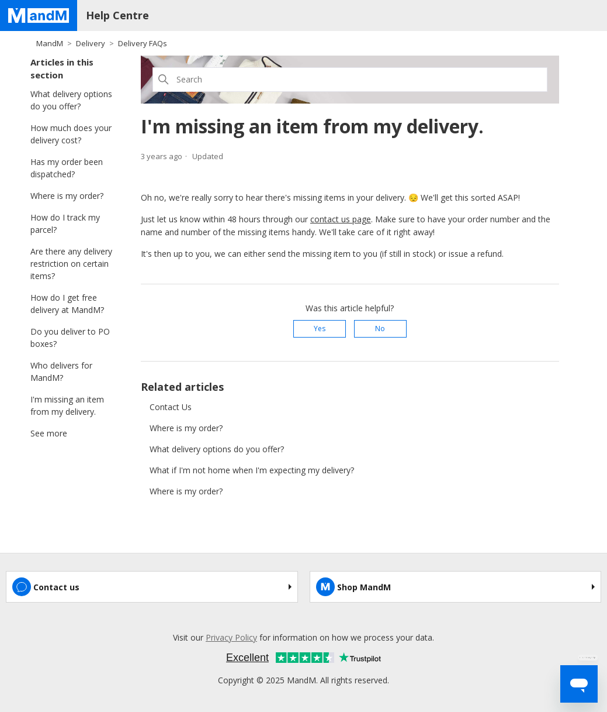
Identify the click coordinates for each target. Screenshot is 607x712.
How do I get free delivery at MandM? (67, 303)
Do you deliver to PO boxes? (70, 337)
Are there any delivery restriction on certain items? (71, 263)
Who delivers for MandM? (61, 371)
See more (48, 433)
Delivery (90, 43)
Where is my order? (66, 195)
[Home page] (38, 15)
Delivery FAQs (142, 43)
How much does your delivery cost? (71, 134)
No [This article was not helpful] (380, 328)
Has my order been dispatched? (66, 168)
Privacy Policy (231, 637)
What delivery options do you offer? (71, 100)
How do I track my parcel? (65, 223)
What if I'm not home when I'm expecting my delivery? (252, 470)
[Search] (350, 79)
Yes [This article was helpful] (319, 328)
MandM (49, 43)
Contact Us (171, 406)
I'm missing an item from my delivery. (67, 405)
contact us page (340, 219)
